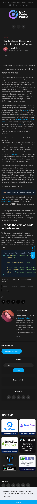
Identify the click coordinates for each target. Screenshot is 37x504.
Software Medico (24, 318)
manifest (22, 286)
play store (5, 290)
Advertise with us (16, 2)
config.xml (30, 286)
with (6, 2)
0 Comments (7, 345)
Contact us (30, 2)
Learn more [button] (7, 496)
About (24, 2)
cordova (5, 286)
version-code (13, 286)
